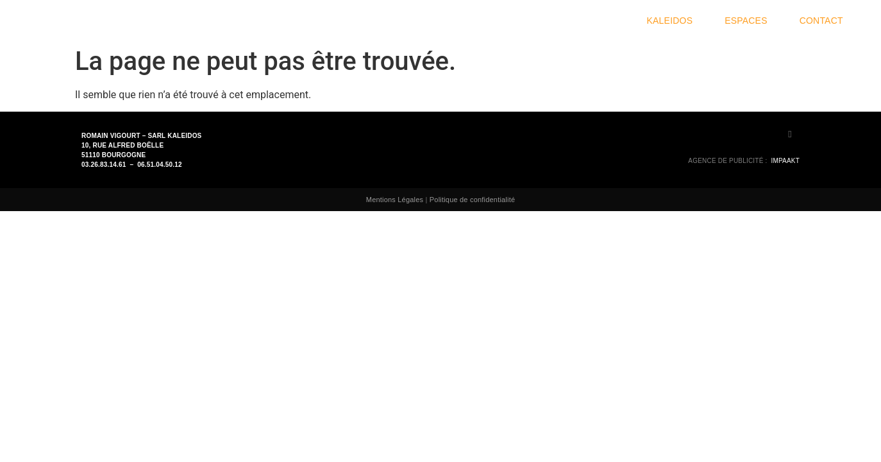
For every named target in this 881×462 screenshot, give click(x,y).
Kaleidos (673, 20)
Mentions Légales (394, 199)
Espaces (749, 20)
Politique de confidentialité (472, 199)
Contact (821, 20)
